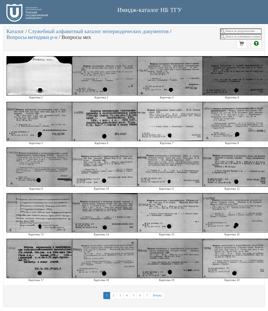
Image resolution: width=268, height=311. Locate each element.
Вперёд (157, 295)
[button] (241, 44)
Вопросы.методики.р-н (31, 37)
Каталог (15, 31)
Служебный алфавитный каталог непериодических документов (98, 31)
